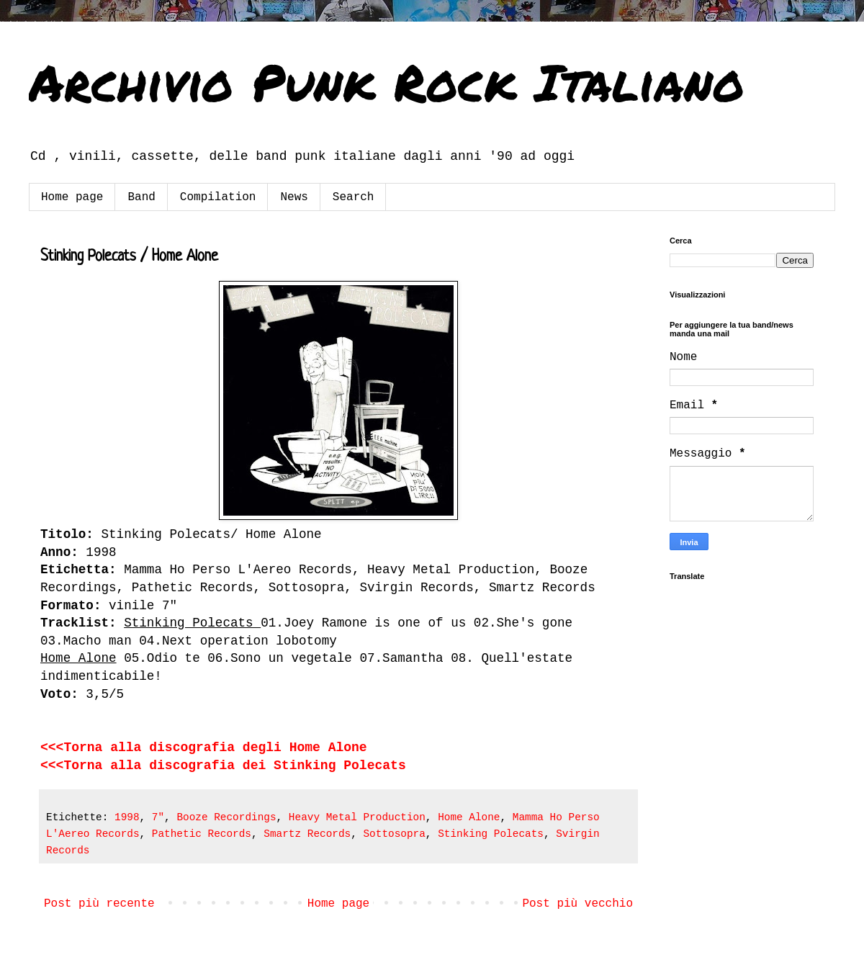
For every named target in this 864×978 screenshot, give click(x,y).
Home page (72, 197)
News (293, 197)
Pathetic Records (201, 834)
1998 (127, 817)
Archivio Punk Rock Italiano (386, 81)
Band (141, 197)
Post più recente (99, 903)
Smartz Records (307, 834)
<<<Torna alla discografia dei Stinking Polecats (223, 765)
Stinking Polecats (491, 834)
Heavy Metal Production (357, 817)
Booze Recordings (226, 817)
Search (353, 197)
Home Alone (469, 817)
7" (158, 817)
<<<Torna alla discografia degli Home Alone (203, 747)
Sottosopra (394, 834)
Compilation (218, 197)
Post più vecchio (577, 903)
